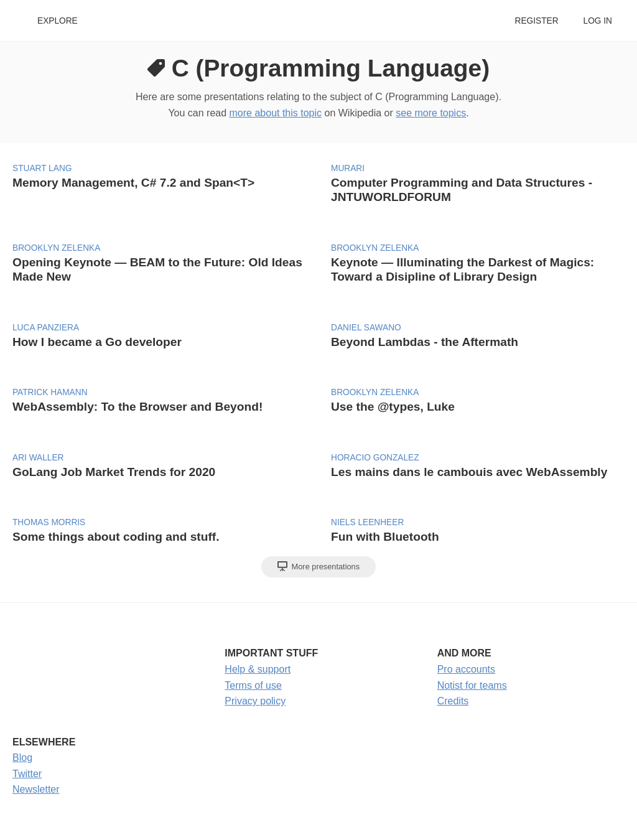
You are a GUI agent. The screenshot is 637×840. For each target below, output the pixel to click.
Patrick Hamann (50, 392)
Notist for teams (472, 685)
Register (536, 21)
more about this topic (276, 113)
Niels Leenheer (367, 522)
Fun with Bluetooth (385, 536)
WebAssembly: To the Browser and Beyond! (137, 406)
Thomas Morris (48, 522)
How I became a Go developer (97, 341)
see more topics (431, 113)
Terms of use (253, 685)
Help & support (258, 669)
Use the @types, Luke (393, 406)
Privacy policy (255, 701)
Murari (348, 168)
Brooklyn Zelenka (56, 248)
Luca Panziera (45, 327)
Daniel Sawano (366, 327)
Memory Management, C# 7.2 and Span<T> (133, 182)
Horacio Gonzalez (375, 457)
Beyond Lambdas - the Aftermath (424, 341)
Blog (22, 757)
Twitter (27, 773)
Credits (453, 701)
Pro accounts (466, 669)
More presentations (318, 566)
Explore (57, 21)
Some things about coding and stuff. (116, 536)
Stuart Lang (42, 168)
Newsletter (36, 789)
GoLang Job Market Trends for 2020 (113, 471)
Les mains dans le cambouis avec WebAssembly (469, 471)
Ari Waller (38, 457)
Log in (598, 21)
